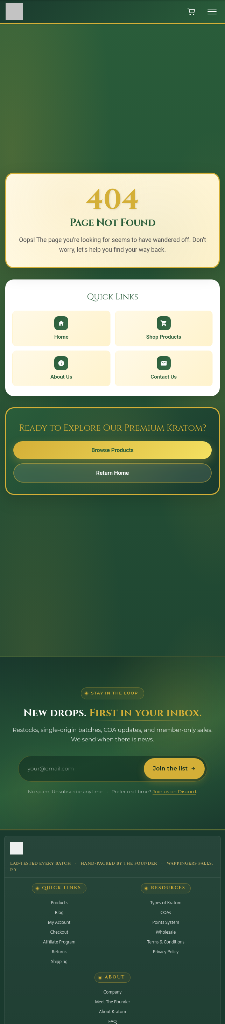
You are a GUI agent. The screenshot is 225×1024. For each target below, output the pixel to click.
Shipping (59, 961)
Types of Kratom (166, 902)
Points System (165, 922)
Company (112, 992)
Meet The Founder (112, 1001)
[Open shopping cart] (191, 11)
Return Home (112, 473)
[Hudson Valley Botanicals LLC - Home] (112, 849)
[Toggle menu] (212, 11)
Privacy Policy (165, 951)
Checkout (59, 932)
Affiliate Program (59, 942)
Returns (59, 951)
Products (59, 902)
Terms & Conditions (165, 942)
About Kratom (112, 1011)
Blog (59, 912)
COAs (166, 912)
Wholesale (166, 932)
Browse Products (112, 450)
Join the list (174, 768)
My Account (59, 922)
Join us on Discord (174, 791)
